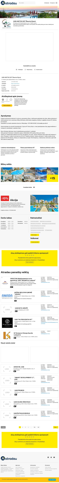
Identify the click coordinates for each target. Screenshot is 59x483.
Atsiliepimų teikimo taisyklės (36, 471)
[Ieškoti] (26, 3)
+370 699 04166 (14, 81)
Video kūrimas (48, 467)
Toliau (55, 427)
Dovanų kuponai (48, 470)
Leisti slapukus (52, 479)
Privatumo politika (34, 468)
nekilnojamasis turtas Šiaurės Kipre (37, 230)
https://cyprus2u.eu (15, 83)
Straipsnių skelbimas (20, 471)
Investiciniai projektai (35, 221)
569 (38, 427)
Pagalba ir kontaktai (20, 468)
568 (34, 427)
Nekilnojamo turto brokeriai (36, 223)
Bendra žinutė (38, 69)
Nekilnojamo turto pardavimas (45, 221)
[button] (56, 3)
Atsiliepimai (46, 2)
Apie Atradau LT (19, 467)
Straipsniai (52, 2)
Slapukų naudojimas (34, 470)
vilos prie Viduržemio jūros (35, 232)
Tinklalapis (19, 69)
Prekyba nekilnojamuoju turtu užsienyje (38, 225)
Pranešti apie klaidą (34, 242)
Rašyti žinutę (28, 69)
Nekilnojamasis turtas (45, 282)
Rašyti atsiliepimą (7, 105)
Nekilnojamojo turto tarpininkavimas (48, 223)
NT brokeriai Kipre (48, 230)
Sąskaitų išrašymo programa (51, 468)
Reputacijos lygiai (19, 470)
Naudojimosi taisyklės (34, 467)
